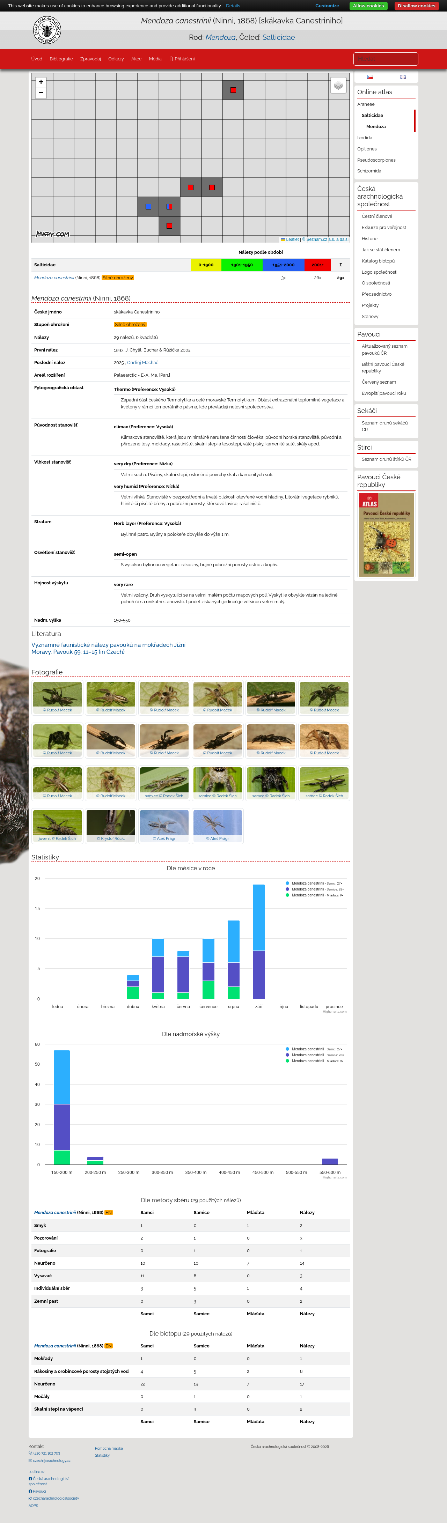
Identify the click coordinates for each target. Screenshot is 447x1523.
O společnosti (376, 283)
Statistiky (102, 1455)
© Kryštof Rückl (111, 838)
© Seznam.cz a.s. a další (325, 239)
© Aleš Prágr (164, 838)
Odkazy (116, 58)
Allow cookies (368, 5)
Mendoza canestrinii (55, 1212)
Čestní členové (377, 216)
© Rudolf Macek (57, 710)
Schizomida (369, 170)
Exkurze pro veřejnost (384, 227)
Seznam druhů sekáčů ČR (385, 426)
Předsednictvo (376, 294)
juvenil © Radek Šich (57, 838)
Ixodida (364, 137)
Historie (370, 238)
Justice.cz (37, 1472)
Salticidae (278, 37)
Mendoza (376, 126)
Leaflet (290, 239)
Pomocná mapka (109, 1448)
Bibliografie (61, 58)
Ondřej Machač (143, 362)
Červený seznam (379, 382)
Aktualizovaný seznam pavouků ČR (385, 349)
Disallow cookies (416, 5)
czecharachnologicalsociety (55, 1498)
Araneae (366, 104)
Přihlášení (184, 58)
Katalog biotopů (378, 261)
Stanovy (370, 316)
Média (155, 58)
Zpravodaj (90, 58)
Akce (136, 58)
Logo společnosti (379, 272)
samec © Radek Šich (271, 795)
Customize (327, 5)
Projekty (370, 305)
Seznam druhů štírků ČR (386, 459)
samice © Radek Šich (164, 795)
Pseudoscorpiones (376, 160)
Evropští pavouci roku (384, 393)
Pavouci (39, 1491)
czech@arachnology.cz (51, 1460)
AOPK (33, 1505)
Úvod (36, 58)
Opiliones (366, 148)
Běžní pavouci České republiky (383, 368)
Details (233, 5)
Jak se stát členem (381, 249)
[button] (212, 187)
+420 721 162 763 (46, 1453)
